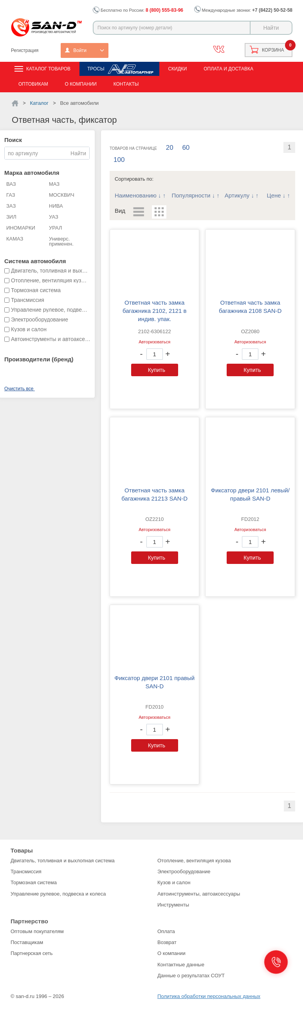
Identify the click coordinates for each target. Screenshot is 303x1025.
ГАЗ (10, 195)
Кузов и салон (173, 882)
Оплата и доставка (228, 69)
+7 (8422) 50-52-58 (272, 10)
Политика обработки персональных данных (208, 996)
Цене (274, 195)
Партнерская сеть (32, 953)
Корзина (273, 50)
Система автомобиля (35, 261)
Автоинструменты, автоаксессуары (198, 894)
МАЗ (54, 184)
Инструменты (173, 905)
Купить (156, 370)
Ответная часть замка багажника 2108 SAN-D (250, 306)
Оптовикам (33, 84)
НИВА (56, 206)
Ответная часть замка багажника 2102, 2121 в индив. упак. (154, 310)
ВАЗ (11, 184)
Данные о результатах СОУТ (191, 975)
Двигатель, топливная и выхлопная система (63, 860)
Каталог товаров (48, 69)
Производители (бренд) (38, 359)
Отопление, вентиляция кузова (194, 860)
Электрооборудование (184, 871)
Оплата (166, 931)
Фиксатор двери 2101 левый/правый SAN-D (250, 494)
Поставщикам (27, 942)
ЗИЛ (11, 217)
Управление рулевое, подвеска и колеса (58, 894)
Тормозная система (34, 882)
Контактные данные (180, 965)
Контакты (126, 84)
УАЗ (53, 217)
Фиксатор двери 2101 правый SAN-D (154, 682)
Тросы (96, 69)
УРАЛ (55, 228)
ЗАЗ (11, 206)
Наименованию (136, 195)
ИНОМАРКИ (20, 228)
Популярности (190, 195)
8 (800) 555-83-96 (164, 10)
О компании (80, 84)
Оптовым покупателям (37, 931)
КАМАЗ (14, 239)
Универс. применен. (61, 241)
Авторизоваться (154, 341)
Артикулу (237, 195)
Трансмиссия (26, 871)
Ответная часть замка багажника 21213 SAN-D (154, 494)
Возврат (167, 942)
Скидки (177, 69)
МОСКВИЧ (61, 195)
